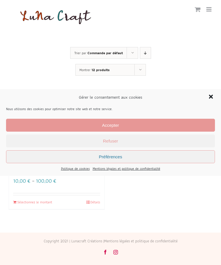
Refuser (110, 141)
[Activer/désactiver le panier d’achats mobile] (198, 9)
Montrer (94, 70)
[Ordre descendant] (145, 53)
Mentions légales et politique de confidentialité (126, 168)
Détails (95, 202)
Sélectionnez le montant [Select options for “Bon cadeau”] (34, 202)
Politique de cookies (75, 168)
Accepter (110, 125)
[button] (211, 97)
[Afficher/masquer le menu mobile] (209, 9)
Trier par (98, 53)
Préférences (110, 156)
